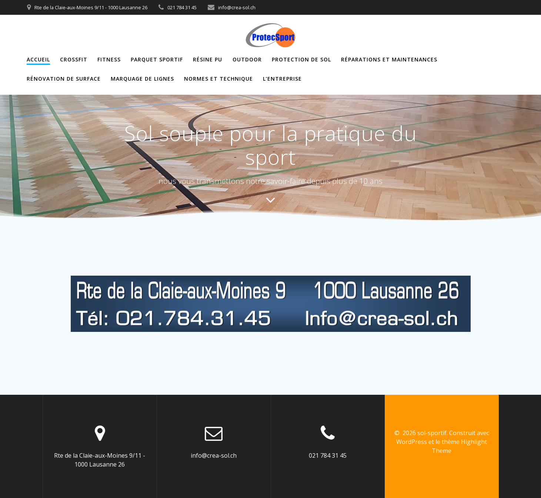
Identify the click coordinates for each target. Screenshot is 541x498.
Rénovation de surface (64, 78)
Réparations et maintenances (389, 59)
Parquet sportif (157, 59)
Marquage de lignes (142, 78)
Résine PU (207, 59)
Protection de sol (301, 59)
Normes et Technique (218, 78)
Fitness (109, 59)
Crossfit (73, 59)
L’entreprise (282, 78)
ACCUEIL (38, 59)
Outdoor (247, 59)
